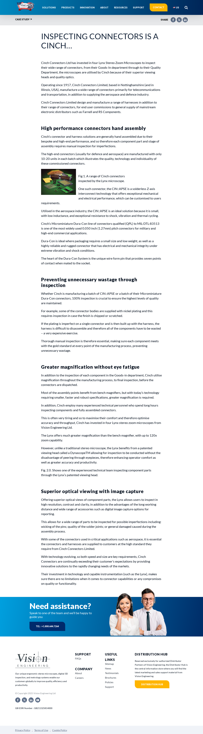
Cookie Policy (59, 730)
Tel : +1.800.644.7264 (47, 626)
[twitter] (24, 699)
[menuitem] (176, 7)
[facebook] (17, 699)
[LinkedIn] (183, 18)
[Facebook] (171, 18)
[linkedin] (31, 699)
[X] (177, 18)
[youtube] (37, 699)
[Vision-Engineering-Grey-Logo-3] (32, 652)
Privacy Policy (22, 730)
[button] (186, 7)
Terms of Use (41, 730)
